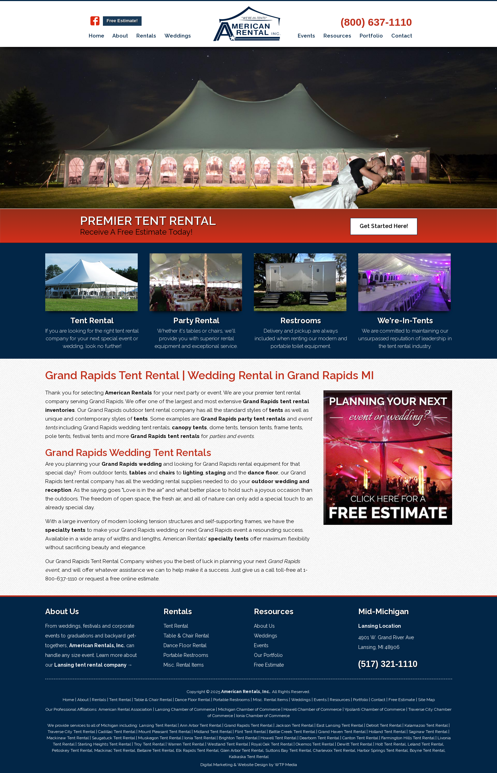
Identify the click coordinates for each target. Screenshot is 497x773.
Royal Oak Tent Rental (271, 744)
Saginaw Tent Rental (428, 731)
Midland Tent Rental (213, 731)
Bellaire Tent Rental (155, 750)
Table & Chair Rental (186, 635)
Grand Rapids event (222, 530)
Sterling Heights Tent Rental (104, 744)
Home (96, 36)
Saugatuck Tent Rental (113, 737)
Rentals (146, 36)
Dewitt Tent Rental (354, 744)
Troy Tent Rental (149, 744)
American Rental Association (125, 709)
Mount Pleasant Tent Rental (164, 731)
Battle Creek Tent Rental (292, 731)
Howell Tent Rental (278, 737)
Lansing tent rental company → (93, 665)
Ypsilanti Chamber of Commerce (375, 709)
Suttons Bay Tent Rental (288, 750)
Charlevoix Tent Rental (334, 750)
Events (306, 36)
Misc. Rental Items (183, 665)
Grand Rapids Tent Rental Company (100, 561)
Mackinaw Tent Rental (68, 737)
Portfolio (371, 36)
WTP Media (286, 764)
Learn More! (79, 169)
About (120, 36)
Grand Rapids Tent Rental (248, 725)
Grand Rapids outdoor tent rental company (141, 410)
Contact (401, 36)
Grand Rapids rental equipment (241, 464)
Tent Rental (175, 626)
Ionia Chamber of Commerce (263, 715)
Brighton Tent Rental (238, 737)
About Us (264, 626)
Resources (337, 36)
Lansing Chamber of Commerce (185, 709)
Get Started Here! (384, 226)
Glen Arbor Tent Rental (242, 750)
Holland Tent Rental (387, 731)
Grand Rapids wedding (149, 530)
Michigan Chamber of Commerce (249, 709)
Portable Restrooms (185, 655)
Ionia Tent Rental (200, 737)
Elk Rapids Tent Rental (197, 750)
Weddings (178, 36)
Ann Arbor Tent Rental (200, 725)
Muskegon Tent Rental (159, 737)
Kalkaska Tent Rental (248, 756)
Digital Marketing (216, 764)
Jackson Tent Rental (294, 725)
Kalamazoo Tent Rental (426, 725)
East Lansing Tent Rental (339, 725)
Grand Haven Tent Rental (342, 731)
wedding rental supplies (172, 481)
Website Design (253, 764)
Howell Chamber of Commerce (312, 709)
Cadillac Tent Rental (116, 731)
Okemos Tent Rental (315, 744)
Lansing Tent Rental (158, 725)
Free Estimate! (122, 20)
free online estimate (134, 579)
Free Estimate (269, 665)
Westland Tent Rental (227, 744)
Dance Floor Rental (185, 645)
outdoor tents (110, 473)
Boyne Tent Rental (427, 750)
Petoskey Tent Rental (72, 750)
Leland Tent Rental (425, 744)
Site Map (426, 699)
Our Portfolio (268, 655)
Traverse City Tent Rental (71, 731)
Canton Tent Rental (360, 737)
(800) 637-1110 (376, 22)
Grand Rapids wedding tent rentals (126, 427)
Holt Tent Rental (390, 744)
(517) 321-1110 (388, 664)
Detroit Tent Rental (383, 725)
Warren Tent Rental (186, 744)
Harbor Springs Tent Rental (382, 750)
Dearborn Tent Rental (319, 737)
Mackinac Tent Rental (114, 750)
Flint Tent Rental (250, 731)
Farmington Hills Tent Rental (407, 737)
